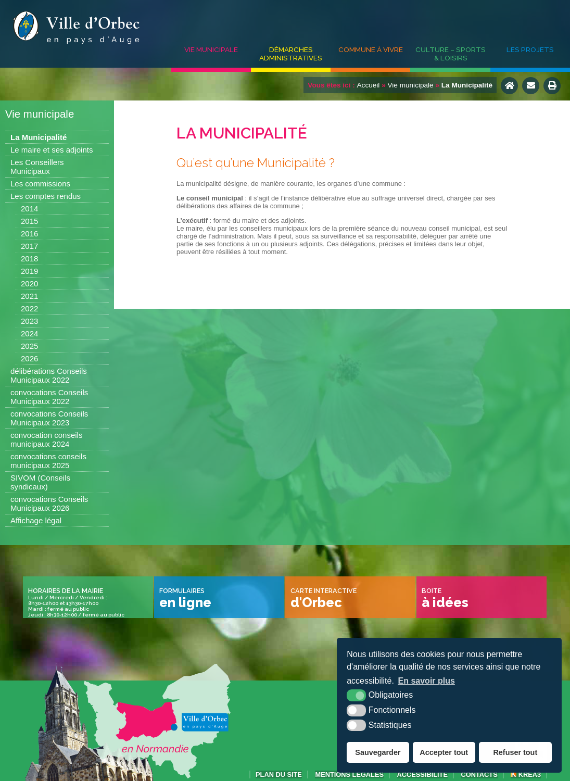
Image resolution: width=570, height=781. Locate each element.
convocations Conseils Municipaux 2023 (49, 418)
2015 (29, 221)
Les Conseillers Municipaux (37, 166)
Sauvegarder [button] (377, 752)
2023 (29, 321)
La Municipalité (38, 137)
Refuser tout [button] (515, 752)
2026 (29, 358)
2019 (29, 271)
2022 (29, 308)
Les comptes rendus (45, 196)
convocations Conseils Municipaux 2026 (49, 503)
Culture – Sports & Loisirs (450, 53)
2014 (29, 208)
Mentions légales (349, 774)
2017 (29, 246)
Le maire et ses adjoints (51, 149)
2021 (29, 296)
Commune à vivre (370, 49)
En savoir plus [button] (426, 680)
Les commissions (40, 183)
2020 (29, 283)
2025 (29, 346)
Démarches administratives (290, 53)
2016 (29, 233)
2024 (29, 333)
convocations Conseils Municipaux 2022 (49, 397)
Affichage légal (35, 520)
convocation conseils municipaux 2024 (46, 439)
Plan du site (279, 774)
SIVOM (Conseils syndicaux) (40, 482)
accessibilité (422, 774)
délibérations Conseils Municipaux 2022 (48, 375)
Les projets (530, 49)
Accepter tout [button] (444, 752)
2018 (29, 258)
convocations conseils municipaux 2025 (48, 461)
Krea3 (526, 774)
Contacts (479, 774)
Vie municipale (211, 49)
